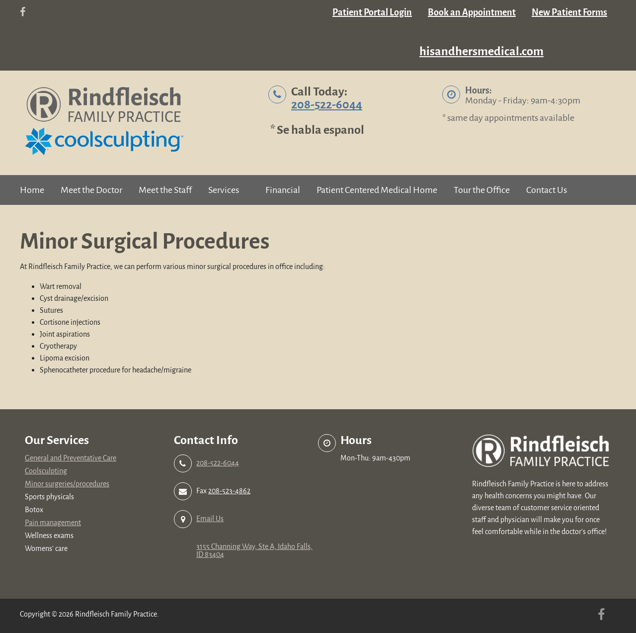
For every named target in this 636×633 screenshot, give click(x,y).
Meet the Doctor (91, 190)
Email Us (210, 519)
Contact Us (546, 190)
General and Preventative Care (70, 458)
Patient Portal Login (372, 12)
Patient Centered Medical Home (377, 190)
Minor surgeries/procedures (67, 484)
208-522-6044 (326, 104)
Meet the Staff (165, 190)
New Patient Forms (569, 12)
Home (32, 190)
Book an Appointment (472, 12)
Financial (282, 190)
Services (223, 190)
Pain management (53, 523)
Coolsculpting (46, 471)
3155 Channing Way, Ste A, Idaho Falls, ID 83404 (254, 550)
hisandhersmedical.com (481, 51)
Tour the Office (482, 190)
